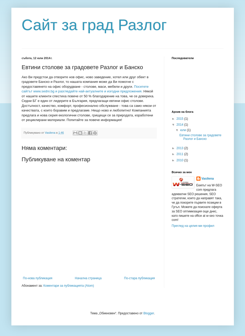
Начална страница (88, 278)
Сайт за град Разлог (94, 25)
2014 (180, 124)
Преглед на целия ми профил (193, 226)
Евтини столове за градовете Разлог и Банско (200, 137)
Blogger (148, 313)
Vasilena (208, 178)
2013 (180, 148)
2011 (180, 154)
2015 (180, 119)
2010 (180, 160)
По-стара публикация (139, 278)
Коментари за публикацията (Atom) (68, 285)
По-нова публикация (38, 278)
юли (183, 130)
